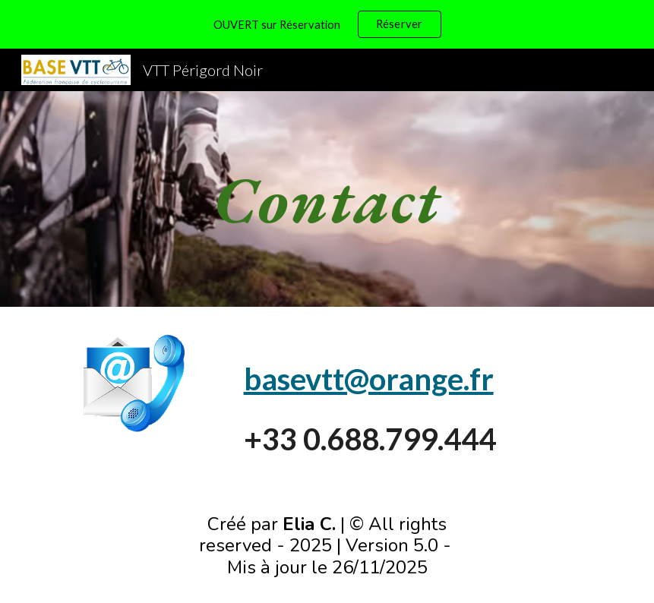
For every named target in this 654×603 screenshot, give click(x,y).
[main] (327, 198)
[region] (327, 24)
